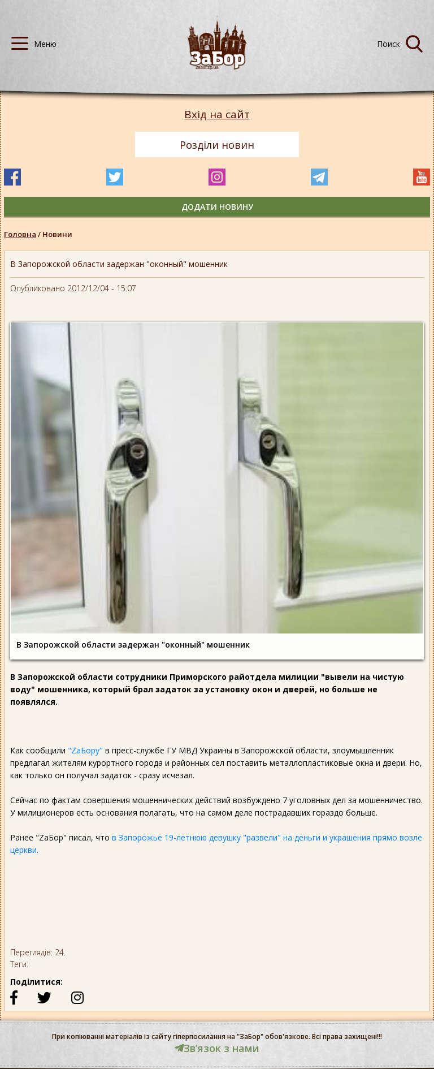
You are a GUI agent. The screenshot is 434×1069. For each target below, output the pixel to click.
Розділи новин (217, 145)
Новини (57, 234)
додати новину (217, 206)
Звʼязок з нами (217, 1048)
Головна (20, 234)
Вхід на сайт (217, 114)
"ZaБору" (85, 750)
